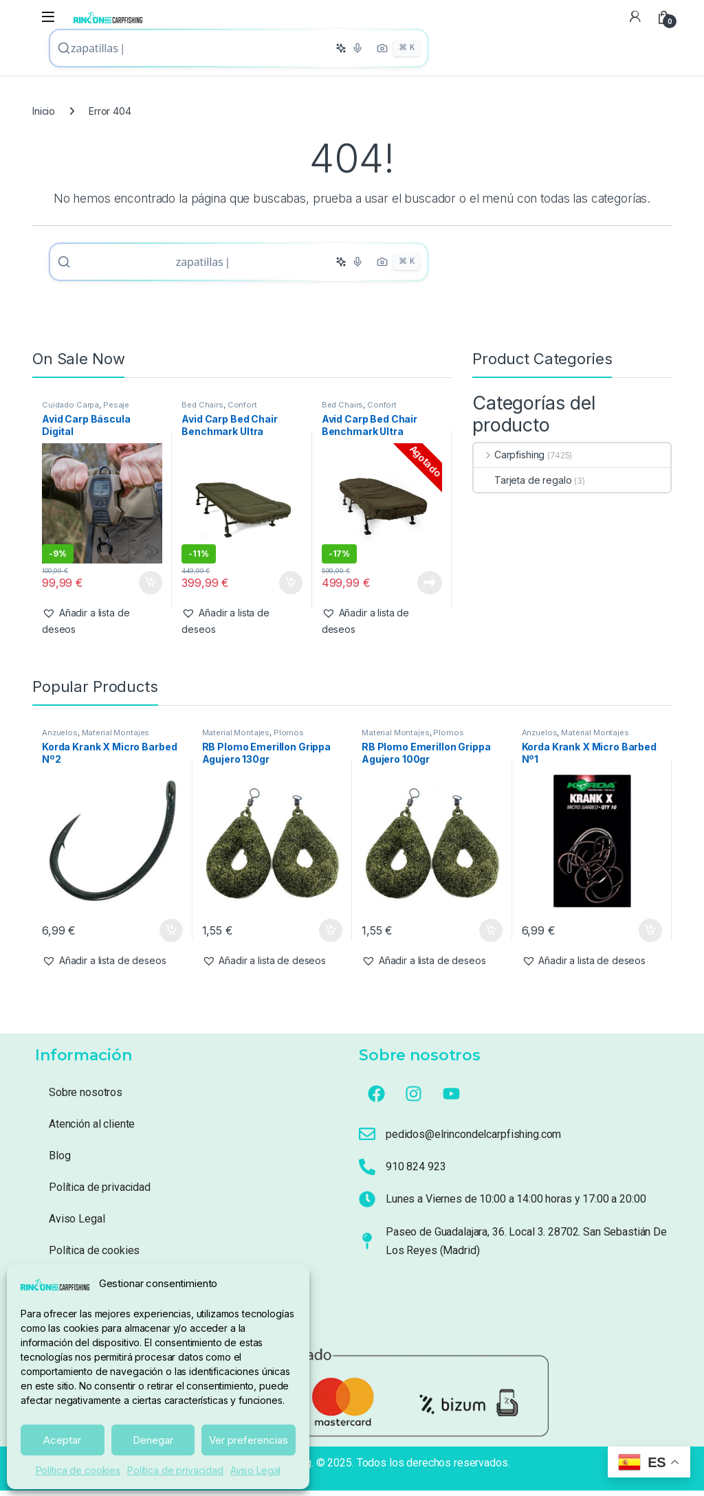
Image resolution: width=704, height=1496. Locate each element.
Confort (242, 410)
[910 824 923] (367, 1172)
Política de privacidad (175, 1470)
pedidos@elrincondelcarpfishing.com (473, 1139)
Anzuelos (60, 738)
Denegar (153, 1440)
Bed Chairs (202, 410)
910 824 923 (416, 1172)
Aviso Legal (255, 1470)
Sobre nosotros (85, 1097)
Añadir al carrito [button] (150, 588)
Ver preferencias (248, 1440)
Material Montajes (116, 738)
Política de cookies (78, 1470)
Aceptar (62, 1440)
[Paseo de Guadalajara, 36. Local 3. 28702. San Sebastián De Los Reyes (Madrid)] (367, 1246)
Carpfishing (509, 460)
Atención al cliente (92, 1129)
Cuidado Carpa (70, 410)
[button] (102, 626)
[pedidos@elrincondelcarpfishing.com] (367, 1139)
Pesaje (116, 410)
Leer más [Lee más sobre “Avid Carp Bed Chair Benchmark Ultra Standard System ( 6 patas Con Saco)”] (429, 588)
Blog (59, 1161)
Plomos (289, 738)
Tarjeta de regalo (523, 485)
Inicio (43, 114)
